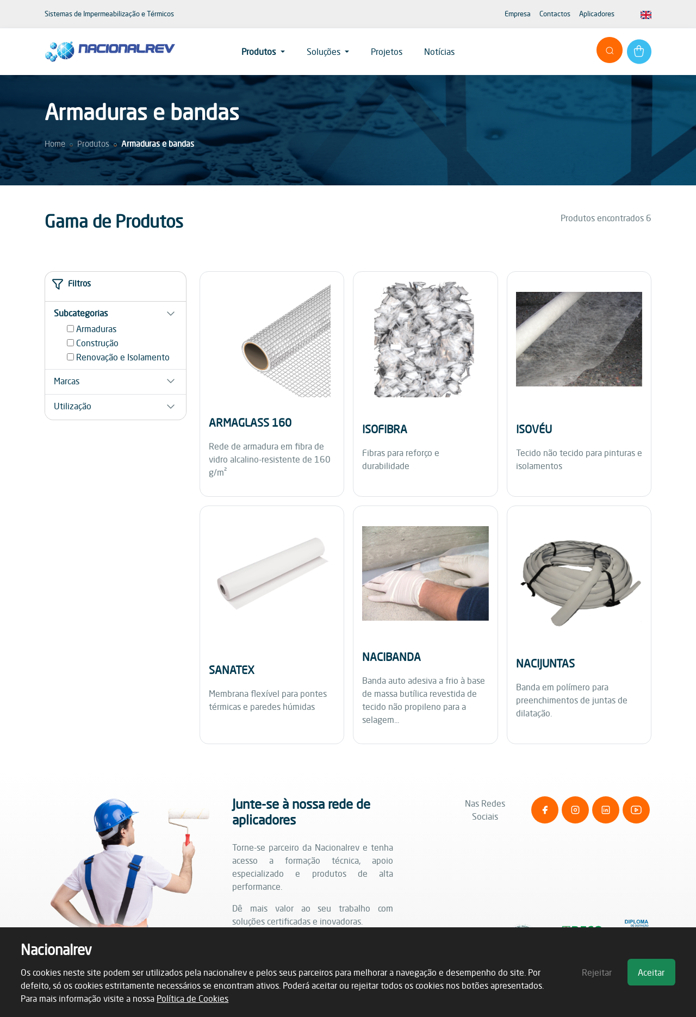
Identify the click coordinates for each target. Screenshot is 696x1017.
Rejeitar (597, 972)
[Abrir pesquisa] (609, 50)
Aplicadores (596, 13)
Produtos (259, 51)
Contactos (554, 13)
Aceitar (651, 972)
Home (55, 144)
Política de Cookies (192, 998)
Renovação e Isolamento (123, 357)
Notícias (439, 51)
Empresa (518, 13)
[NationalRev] (110, 52)
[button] (115, 313)
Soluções (325, 51)
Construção (97, 343)
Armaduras (96, 328)
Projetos (386, 51)
